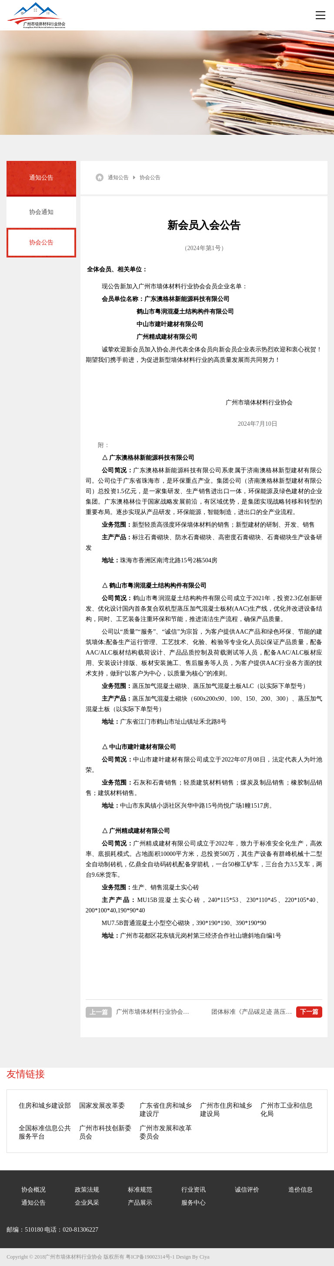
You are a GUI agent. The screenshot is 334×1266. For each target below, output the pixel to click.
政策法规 (87, 1189)
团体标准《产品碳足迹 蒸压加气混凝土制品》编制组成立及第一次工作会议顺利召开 (267, 1012)
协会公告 (41, 242)
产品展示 (140, 1202)
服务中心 (193, 1202)
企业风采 (87, 1202)
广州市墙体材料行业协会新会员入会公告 (139, 1012)
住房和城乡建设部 (45, 1105)
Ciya (205, 1257)
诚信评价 (247, 1189)
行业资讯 (193, 1189)
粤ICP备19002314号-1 (150, 1257)
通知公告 (118, 177)
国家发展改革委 (102, 1105)
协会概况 (33, 1189)
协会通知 (41, 212)
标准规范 (140, 1189)
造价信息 (300, 1189)
